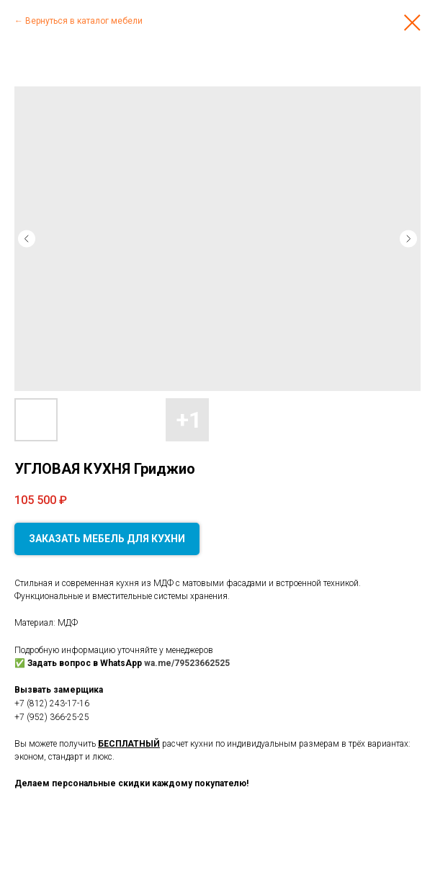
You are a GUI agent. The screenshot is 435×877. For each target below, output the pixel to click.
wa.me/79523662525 (187, 663)
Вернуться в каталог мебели (84, 21)
